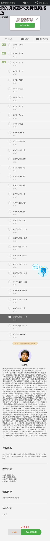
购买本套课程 (25, 25)
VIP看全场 (25, 527)
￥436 (14, 532)
